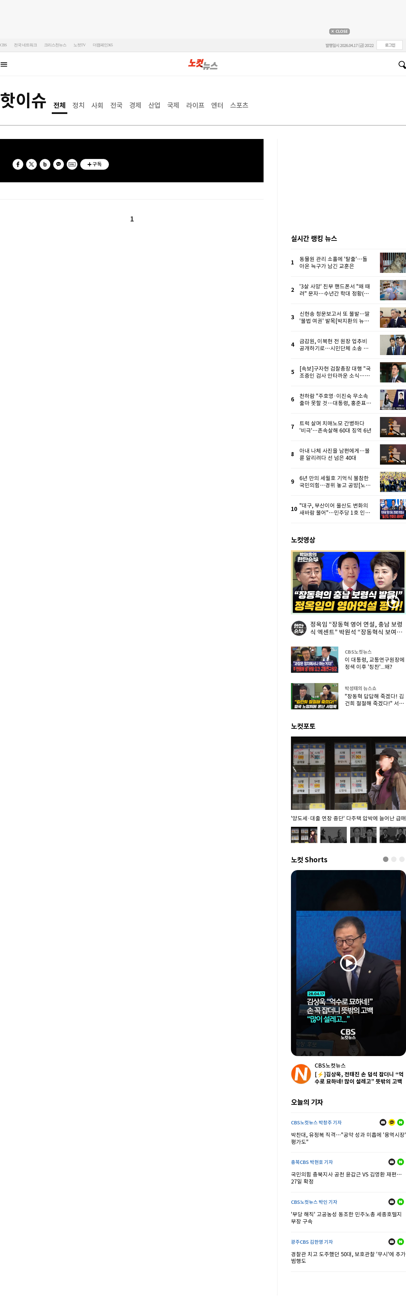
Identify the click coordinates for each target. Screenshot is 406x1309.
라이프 (195, 105)
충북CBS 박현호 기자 (312, 1162)
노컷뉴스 (203, 64)
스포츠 (239, 105)
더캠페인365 (103, 45)
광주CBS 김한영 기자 (312, 1242)
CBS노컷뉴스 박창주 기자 (316, 1123)
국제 (173, 105)
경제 (135, 105)
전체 (59, 105)
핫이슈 (23, 101)
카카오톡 (58, 164)
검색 (399, 65)
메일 (383, 1122)
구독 (97, 164)
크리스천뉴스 (55, 45)
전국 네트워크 (25, 45)
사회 (97, 105)
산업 (154, 105)
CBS (3, 45)
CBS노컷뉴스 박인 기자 (314, 1202)
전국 (116, 105)
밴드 (45, 164)
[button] (385, 859)
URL (72, 164)
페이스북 (18, 164)
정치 (78, 105)
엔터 (217, 105)
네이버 (400, 1122)
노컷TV (79, 45)
